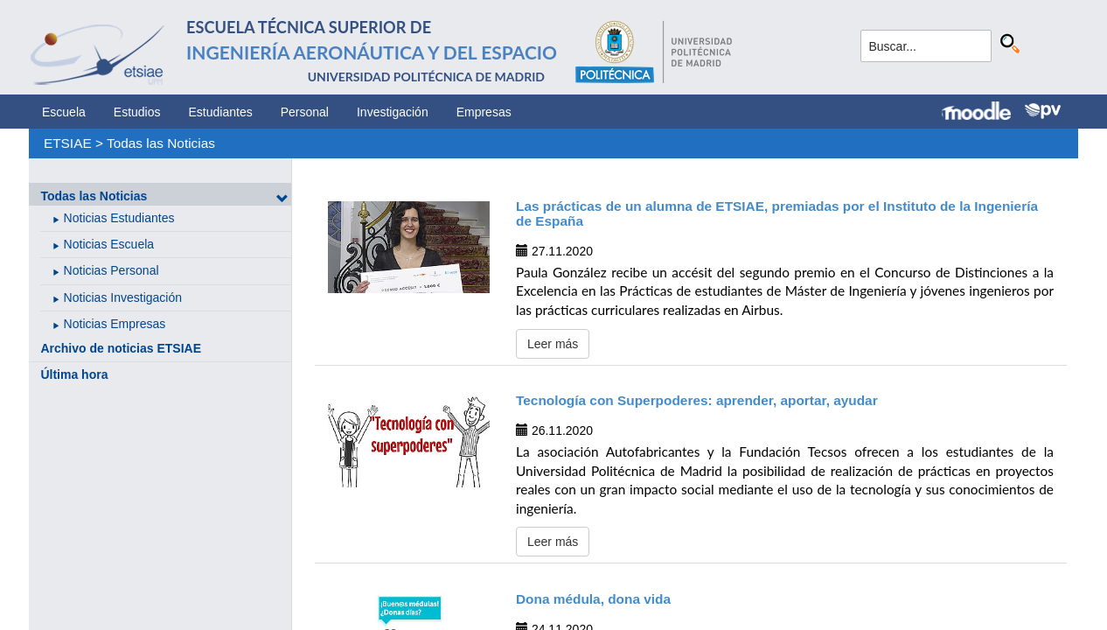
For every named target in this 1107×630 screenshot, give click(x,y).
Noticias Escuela (109, 244)
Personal (305, 112)
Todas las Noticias (161, 143)
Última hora (74, 375)
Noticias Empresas (115, 324)
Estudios (137, 112)
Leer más (552, 344)
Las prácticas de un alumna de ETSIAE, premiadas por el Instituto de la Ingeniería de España (777, 213)
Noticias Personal (111, 270)
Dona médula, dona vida (593, 599)
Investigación (392, 112)
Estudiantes (221, 112)
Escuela (64, 112)
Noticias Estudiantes (119, 218)
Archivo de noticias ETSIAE (120, 348)
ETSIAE (68, 143)
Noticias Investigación (123, 297)
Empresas (484, 112)
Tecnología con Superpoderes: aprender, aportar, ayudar (697, 400)
